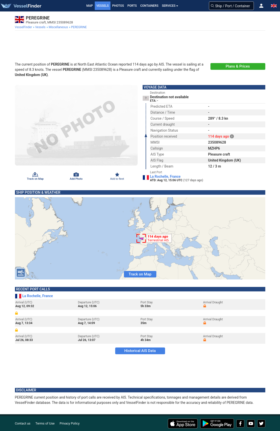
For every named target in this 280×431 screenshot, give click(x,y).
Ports (132, 5)
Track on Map (140, 274)
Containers (149, 5)
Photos (118, 5)
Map (89, 5)
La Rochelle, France (165, 176)
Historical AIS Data (140, 350)
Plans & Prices (238, 66)
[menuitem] (24, 27)
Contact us (23, 423)
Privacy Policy (70, 423)
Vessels (102, 5)
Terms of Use (45, 423)
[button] (261, 5)
